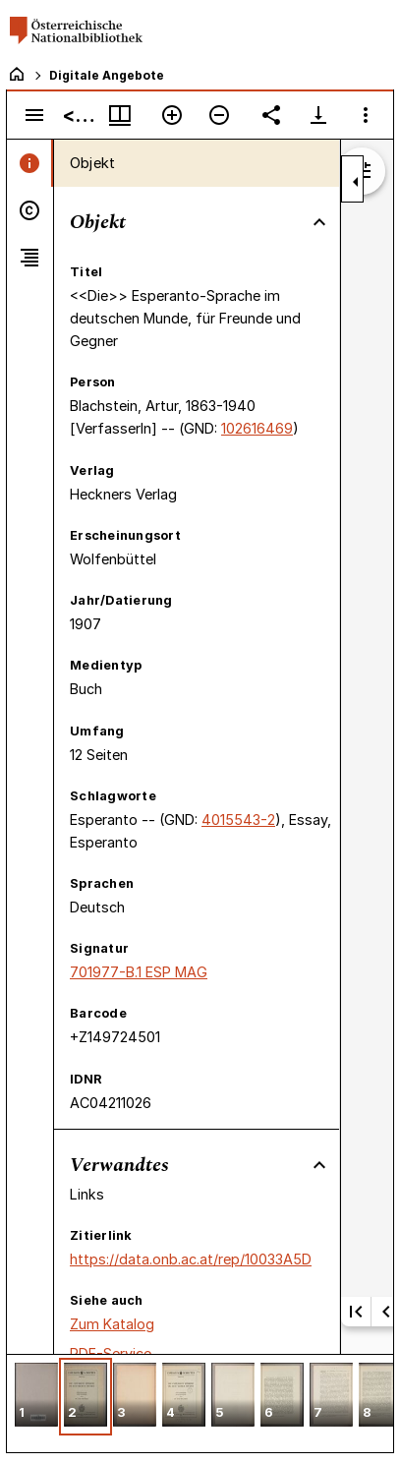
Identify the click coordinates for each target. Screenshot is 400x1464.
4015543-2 (238, 819)
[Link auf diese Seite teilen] (271, 115)
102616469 (257, 428)
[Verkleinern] (219, 115)
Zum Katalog (112, 1324)
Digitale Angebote (106, 75)
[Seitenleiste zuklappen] (356, 182)
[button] (36, 1397)
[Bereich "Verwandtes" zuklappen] (319, 1165)
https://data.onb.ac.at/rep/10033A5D (191, 1259)
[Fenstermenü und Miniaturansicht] (119, 115)
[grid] (200, 1403)
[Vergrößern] (172, 115)
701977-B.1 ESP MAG (138, 972)
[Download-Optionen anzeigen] (318, 115)
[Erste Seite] (356, 1311)
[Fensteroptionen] (365, 115)
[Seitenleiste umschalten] (34, 115)
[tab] (30, 163)
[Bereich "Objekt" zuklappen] (319, 222)
